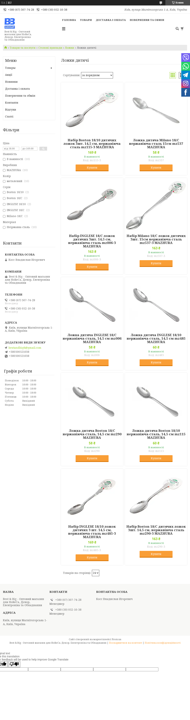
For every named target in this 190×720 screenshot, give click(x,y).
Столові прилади (50, 47)
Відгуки (10, 109)
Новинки (11, 82)
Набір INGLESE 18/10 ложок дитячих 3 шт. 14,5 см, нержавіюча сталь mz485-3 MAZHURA (92, 532)
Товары (10, 68)
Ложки (69, 47)
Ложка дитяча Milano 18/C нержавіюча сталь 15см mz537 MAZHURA (156, 143)
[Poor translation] (14, 664)
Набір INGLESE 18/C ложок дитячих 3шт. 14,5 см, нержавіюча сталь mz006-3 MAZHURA (92, 241)
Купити (92, 167)
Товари (86, 20)
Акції (8, 75)
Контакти (11, 102)
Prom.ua (116, 639)
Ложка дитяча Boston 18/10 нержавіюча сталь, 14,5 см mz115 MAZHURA (156, 434)
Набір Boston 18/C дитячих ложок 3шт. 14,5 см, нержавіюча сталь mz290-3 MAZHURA (156, 530)
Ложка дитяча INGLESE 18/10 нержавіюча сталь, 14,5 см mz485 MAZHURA (156, 338)
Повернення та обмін (147, 20)
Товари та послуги (22, 47)
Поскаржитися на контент (125, 642)
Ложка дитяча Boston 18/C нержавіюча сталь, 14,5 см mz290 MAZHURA (92, 434)
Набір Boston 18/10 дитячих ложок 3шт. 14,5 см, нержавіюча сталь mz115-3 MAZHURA (92, 143)
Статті (9, 116)
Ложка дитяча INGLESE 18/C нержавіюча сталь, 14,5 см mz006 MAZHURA (92, 338)
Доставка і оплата (111, 20)
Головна (69, 20)
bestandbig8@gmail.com (25, 347)
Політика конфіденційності (163, 642)
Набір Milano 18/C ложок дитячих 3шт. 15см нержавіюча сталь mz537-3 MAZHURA (156, 239)
